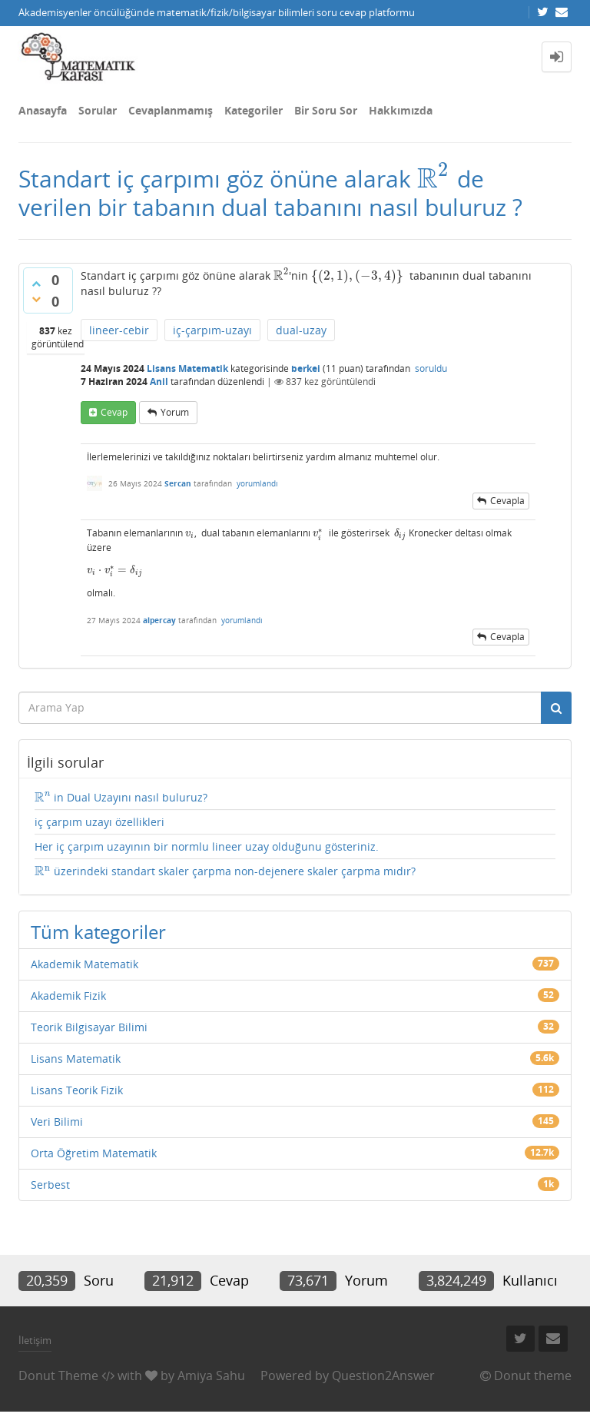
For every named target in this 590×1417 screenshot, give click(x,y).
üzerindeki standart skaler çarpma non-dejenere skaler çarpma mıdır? (225, 871)
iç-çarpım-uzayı (212, 330)
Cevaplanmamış (170, 110)
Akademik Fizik (68, 995)
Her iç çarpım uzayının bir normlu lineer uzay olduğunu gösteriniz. (207, 846)
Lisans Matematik (187, 368)
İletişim (34, 1340)
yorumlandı (257, 483)
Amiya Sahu (211, 1375)
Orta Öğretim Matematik (94, 1153)
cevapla (507, 500)
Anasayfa (42, 110)
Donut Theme (58, 1375)
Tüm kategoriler (98, 931)
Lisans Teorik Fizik (77, 1090)
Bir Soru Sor (325, 110)
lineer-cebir (119, 330)
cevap (114, 412)
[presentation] (434, 178)
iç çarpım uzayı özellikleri (99, 822)
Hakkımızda (401, 110)
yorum (175, 412)
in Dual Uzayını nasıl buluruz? (121, 797)
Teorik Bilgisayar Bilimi (89, 1027)
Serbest (50, 1184)
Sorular (97, 110)
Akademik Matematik (84, 964)
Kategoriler (253, 110)
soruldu (431, 368)
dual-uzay (301, 330)
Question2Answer (383, 1375)
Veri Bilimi (57, 1121)
